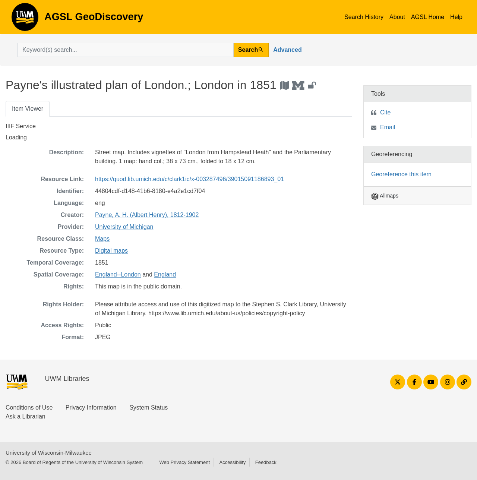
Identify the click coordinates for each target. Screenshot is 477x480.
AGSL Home (427, 17)
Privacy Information (91, 407)
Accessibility (232, 462)
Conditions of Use (29, 407)
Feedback (266, 462)
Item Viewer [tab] (27, 108)
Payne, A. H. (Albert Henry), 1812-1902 (147, 215)
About (397, 17)
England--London (118, 274)
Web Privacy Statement (184, 462)
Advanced (287, 50)
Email (387, 127)
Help (456, 17)
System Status (148, 407)
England (165, 274)
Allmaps (384, 196)
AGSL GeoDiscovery (25, 19)
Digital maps (111, 250)
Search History (363, 17)
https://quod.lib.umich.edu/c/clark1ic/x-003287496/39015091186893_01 (189, 179)
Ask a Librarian (25, 416)
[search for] (126, 50)
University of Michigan (124, 227)
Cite (385, 112)
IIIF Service (21, 126)
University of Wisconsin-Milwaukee (49, 452)
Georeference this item (401, 174)
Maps (102, 239)
